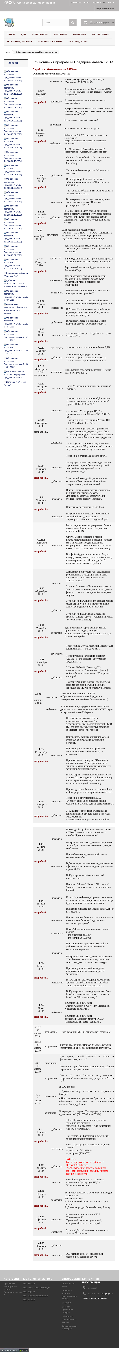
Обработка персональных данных (69, 1319)
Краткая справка (100, 34)
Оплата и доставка (78, 41)
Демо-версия (60, 34)
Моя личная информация (35, 1296)
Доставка (66, 1303)
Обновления (79, 34)
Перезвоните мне (105, 8)
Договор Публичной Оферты (67, 1310)
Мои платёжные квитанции (36, 1287)
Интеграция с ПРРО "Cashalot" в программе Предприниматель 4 (14, 374)
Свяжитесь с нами (80, 2)
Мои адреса (29, 1291)
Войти (111, 2)
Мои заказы (29, 1283)
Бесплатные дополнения (19, 41)
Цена (23, 34)
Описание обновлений (50, 41)
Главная (11, 34)
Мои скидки (29, 1300)
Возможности (40, 34)
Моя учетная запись (37, 1278)
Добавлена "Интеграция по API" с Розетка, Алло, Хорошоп (15, 283)
